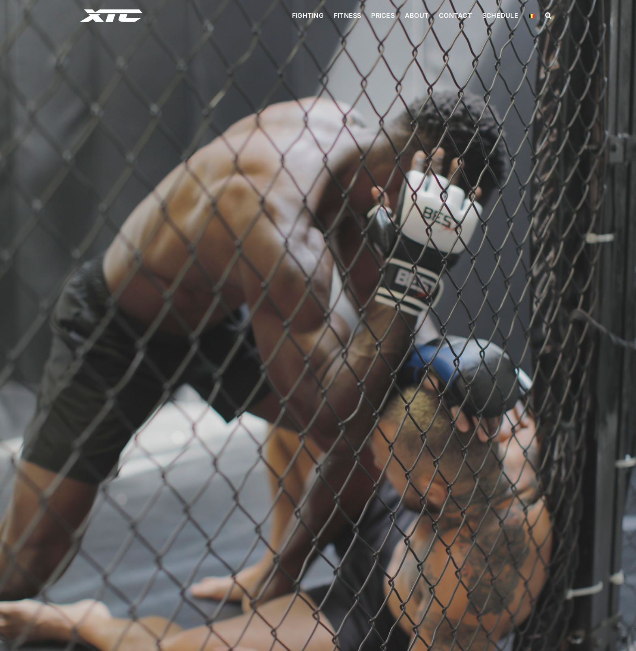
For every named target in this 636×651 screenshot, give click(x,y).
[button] (548, 15)
